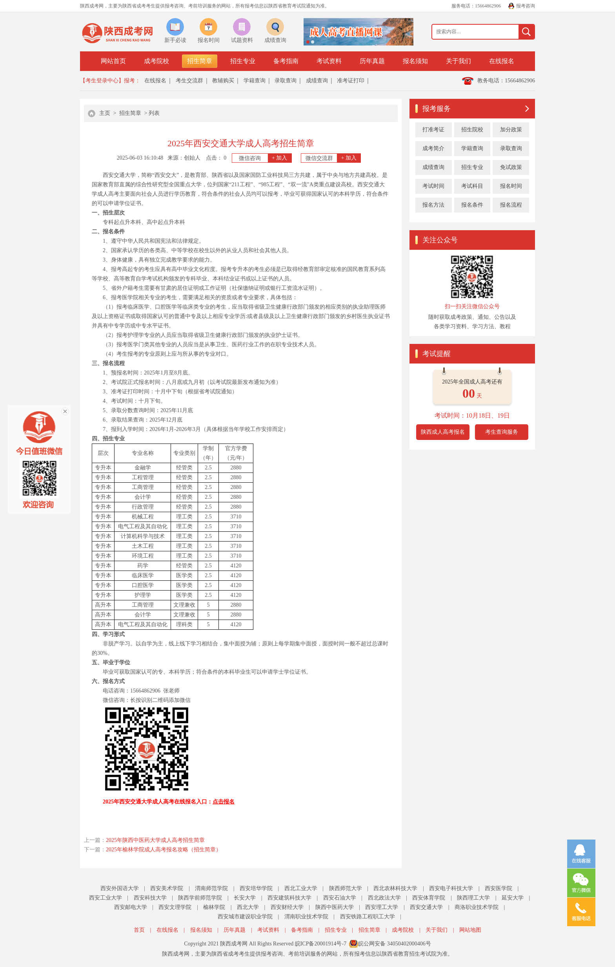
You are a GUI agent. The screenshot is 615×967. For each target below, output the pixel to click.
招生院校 (472, 130)
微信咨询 (265, 158)
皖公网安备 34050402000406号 (394, 944)
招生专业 (242, 61)
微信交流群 (333, 158)
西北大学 (248, 907)
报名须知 (415, 61)
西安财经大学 (287, 907)
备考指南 (285, 61)
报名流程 (511, 205)
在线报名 (501, 61)
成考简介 (433, 148)
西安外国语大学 (119, 888)
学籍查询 (255, 81)
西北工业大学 (300, 888)
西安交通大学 (426, 907)
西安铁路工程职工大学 (367, 917)
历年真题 (372, 61)
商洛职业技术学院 (477, 907)
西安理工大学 (381, 907)
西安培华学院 (256, 888)
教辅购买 (223, 81)
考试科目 (472, 186)
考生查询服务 (501, 432)
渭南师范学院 (211, 888)
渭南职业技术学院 (306, 917)
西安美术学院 (166, 888)
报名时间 (511, 186)
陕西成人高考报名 (443, 432)
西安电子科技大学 (451, 888)
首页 (139, 930)
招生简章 (199, 61)
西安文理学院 (174, 907)
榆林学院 (214, 907)
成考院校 (156, 61)
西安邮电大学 (130, 907)
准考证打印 (350, 81)
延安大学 (513, 898)
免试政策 (511, 167)
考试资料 (329, 61)
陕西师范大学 (345, 888)
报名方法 (433, 205)
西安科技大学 (150, 898)
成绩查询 (317, 81)
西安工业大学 (105, 898)
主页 (104, 113)
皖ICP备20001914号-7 (320, 944)
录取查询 (286, 81)
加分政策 (511, 130)
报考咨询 (525, 6)
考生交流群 (189, 81)
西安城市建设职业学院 (245, 917)
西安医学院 (498, 888)
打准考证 (433, 130)
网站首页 (113, 61)
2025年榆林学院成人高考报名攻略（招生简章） (163, 849)
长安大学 (245, 898)
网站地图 (470, 930)
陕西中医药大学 (334, 907)
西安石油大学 (339, 898)
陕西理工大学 (473, 898)
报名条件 (472, 205)
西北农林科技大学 (395, 888)
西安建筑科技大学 (289, 898)
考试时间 (433, 186)
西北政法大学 (384, 898)
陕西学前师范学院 (200, 898)
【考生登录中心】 (102, 81)
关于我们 (458, 61)
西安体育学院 (428, 898)
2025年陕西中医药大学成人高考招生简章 (155, 840)
